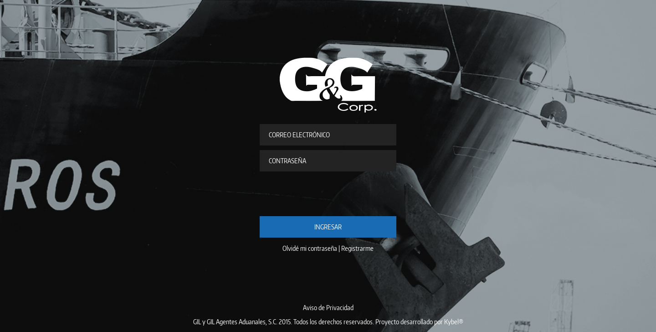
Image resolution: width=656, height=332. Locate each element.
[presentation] (329, 194)
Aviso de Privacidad (328, 307)
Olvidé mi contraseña (309, 248)
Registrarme (357, 248)
